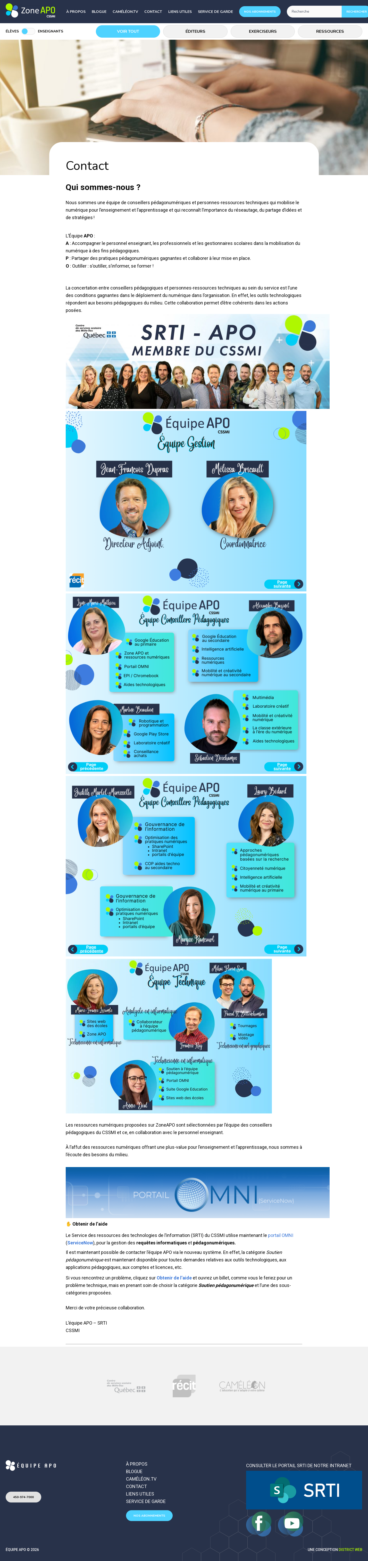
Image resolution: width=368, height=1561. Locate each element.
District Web (350, 1550)
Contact (153, 11)
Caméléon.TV (125, 11)
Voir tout (128, 31)
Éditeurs (195, 31)
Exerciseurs (263, 31)
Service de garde (215, 11)
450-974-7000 (23, 1497)
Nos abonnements (260, 12)
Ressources (330, 31)
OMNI (287, 1235)
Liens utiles (180, 11)
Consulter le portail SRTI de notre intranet (299, 1465)
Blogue (99, 11)
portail (274, 1235)
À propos (76, 11)
